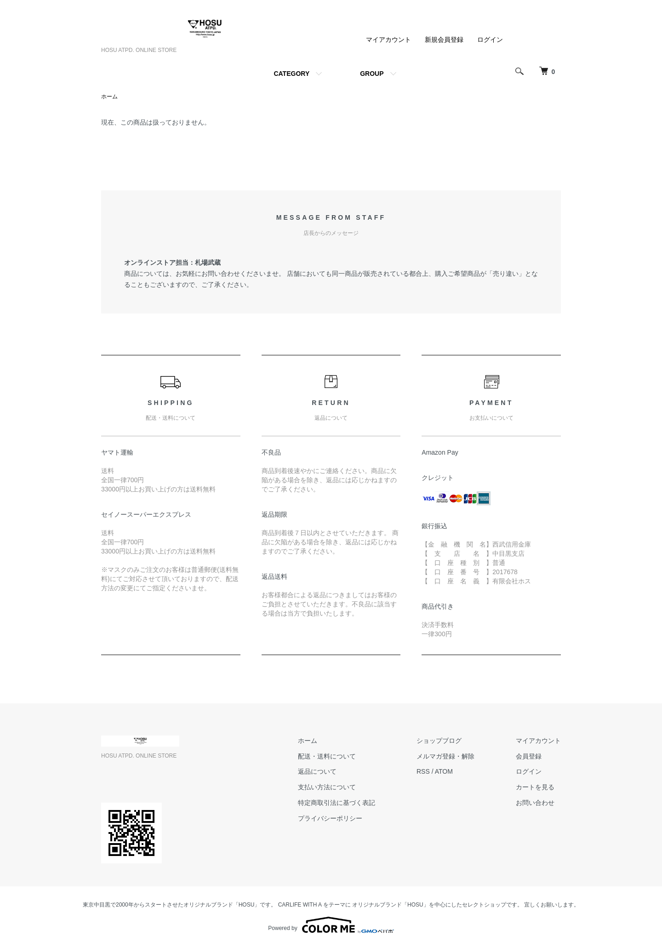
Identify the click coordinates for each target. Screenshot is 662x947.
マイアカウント (388, 39)
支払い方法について (327, 787)
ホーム (109, 96)
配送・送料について (327, 756)
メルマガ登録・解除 (445, 756)
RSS (423, 771)
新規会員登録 (444, 39)
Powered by (331, 925)
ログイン (490, 39)
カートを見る (535, 787)
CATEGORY (291, 73)
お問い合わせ (535, 802)
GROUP (371, 73)
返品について (317, 771)
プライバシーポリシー (330, 818)
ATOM (444, 771)
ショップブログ (439, 740)
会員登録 (529, 756)
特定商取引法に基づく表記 (336, 802)
